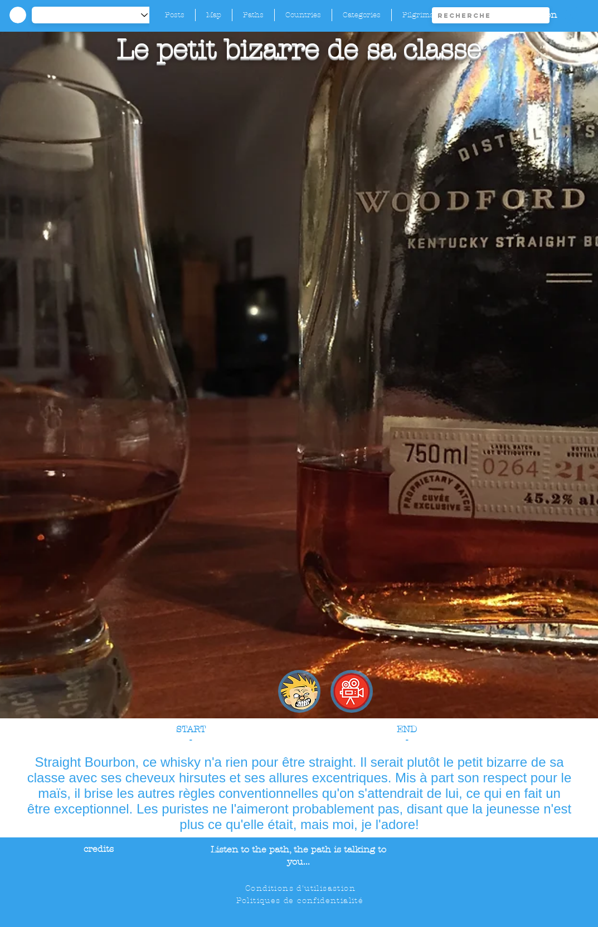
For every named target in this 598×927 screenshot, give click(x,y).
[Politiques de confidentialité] (301, 901)
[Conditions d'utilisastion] (301, 888)
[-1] (95, 15)
